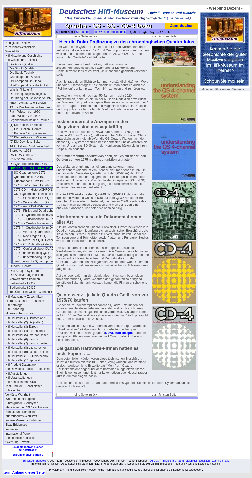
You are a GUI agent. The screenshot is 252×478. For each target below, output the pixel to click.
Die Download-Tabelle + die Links (27, 369)
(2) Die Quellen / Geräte (25, 129)
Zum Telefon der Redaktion (194, 460)
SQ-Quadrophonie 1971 (29, 172)
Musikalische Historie (19, 313)
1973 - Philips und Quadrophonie (35, 210)
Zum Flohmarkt (221, 460)
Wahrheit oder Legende (20, 399)
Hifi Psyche (12, 390)
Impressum (12, 429)
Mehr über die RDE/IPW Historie (26, 407)
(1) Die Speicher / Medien (26, 125)
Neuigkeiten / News (18, 43)
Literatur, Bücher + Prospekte (24, 301)
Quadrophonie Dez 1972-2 (31, 181)
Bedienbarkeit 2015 (22, 287)
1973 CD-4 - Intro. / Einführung (34, 185)
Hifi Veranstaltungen (18, 377)
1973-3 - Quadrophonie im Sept (35, 223)
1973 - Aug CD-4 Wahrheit (31, 206)
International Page (17, 433)
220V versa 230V (21, 159)
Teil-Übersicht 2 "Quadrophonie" (35, 261)
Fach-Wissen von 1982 (25, 116)
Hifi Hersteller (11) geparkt (22, 360)
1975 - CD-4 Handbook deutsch (35, 244)
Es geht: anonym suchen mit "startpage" (27, 448)
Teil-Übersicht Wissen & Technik (31, 292)
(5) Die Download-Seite (25, 141)
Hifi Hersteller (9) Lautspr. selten (26, 352)
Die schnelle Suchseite (20, 438)
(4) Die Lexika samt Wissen (28, 137)
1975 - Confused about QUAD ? (35, 248)
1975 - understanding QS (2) (33, 257)
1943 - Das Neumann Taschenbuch (33, 107)
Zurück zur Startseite (35, 460)
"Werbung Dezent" (17, 442)
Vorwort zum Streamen (25, 279)
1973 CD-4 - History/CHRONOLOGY (37, 189)
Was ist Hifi (12, 51)
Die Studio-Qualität (22, 68)
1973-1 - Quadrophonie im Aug (34, 215)
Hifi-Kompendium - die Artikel (29, 85)
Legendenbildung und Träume (29, 120)
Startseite (82, 32)
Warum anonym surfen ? (28, 454)
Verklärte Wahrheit (17, 394)
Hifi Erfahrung (14, 309)
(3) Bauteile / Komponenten (28, 133)
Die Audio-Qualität (22, 64)
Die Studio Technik (22, 72)
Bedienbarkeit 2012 (22, 283)
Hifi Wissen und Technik (21, 60)
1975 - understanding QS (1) (33, 253)
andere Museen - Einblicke (23, 420)
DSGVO (154, 460)
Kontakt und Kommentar (21, 412)
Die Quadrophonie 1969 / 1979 (30, 164)
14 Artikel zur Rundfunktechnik (30, 146)
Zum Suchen (182, 25)
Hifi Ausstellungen (17, 373)
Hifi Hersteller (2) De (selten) (24, 322)
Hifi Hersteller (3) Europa (21, 326)
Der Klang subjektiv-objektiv (28, 94)
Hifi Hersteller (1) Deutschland (25, 318)
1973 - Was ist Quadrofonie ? (33, 232)
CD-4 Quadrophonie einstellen (34, 194)
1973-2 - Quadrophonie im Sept (35, 219)
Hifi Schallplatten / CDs (20, 382)
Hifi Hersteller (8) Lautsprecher (25, 347)
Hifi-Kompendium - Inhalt (26, 81)
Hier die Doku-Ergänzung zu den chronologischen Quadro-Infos (126, 41)
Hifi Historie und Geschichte (23, 55)
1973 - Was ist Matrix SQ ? (31, 202)
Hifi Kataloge (13, 305)
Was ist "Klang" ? (21, 89)
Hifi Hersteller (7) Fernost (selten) (27, 343)
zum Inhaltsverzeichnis (20, 47)
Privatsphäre (168, 460)
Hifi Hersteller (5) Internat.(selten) (27, 335)
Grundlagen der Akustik (25, 77)
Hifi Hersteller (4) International (25, 331)
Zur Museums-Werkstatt (21, 416)
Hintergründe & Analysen (21, 403)
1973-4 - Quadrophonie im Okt (34, 227)
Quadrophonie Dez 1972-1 (31, 177)
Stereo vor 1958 (20, 150)
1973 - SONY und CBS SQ (31, 198)
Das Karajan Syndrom (24, 271)
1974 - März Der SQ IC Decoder (35, 240)
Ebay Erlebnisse (16, 424)
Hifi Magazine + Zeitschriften (24, 296)
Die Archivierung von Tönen (28, 275)
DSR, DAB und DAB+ (24, 155)
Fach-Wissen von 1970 (25, 111)
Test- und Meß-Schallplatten (23, 386)
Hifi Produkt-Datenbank (20, 364)
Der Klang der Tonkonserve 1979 (31, 98)
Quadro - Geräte (20, 266)
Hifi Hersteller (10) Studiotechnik (26, 356)
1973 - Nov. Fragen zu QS (31, 236)
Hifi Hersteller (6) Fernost (22, 339)
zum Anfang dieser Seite (24, 472)
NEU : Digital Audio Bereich (28, 102)
